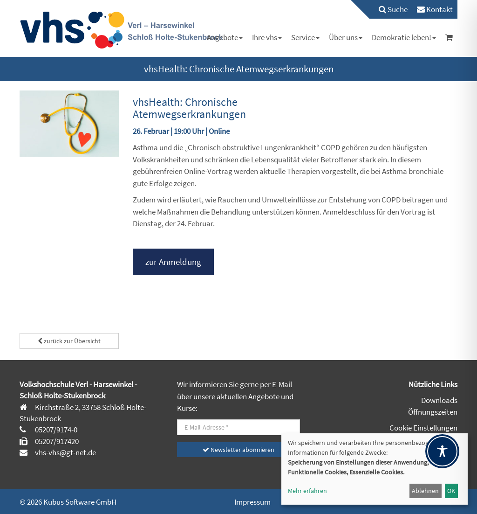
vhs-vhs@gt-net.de (65, 452)
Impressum (252, 502)
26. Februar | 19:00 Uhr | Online (181, 131)
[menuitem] (388, 9)
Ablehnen (425, 490)
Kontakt (435, 9)
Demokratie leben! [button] (404, 37)
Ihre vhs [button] (267, 37)
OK (451, 490)
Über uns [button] (345, 37)
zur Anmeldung (173, 261)
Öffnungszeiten (432, 412)
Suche (393, 9)
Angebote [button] (225, 37)
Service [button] (305, 37)
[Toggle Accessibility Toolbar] (442, 451)
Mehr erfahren (307, 490)
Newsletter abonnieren (238, 449)
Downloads (439, 400)
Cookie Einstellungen (423, 428)
